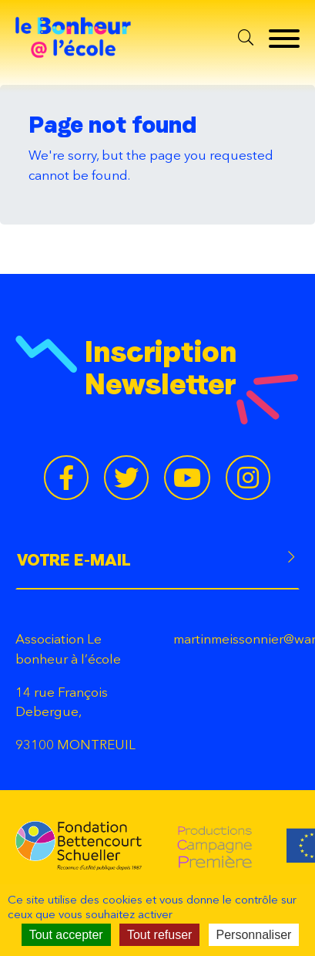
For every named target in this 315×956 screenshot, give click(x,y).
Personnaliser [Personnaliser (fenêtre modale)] (254, 934)
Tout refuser (159, 934)
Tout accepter (66, 934)
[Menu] (280, 38)
